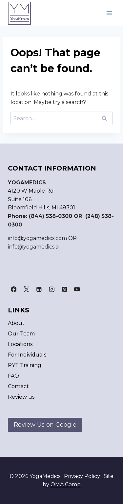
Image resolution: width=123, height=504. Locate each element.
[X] (26, 289)
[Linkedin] (39, 289)
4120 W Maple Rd (31, 191)
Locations (20, 344)
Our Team (21, 334)
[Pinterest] (64, 289)
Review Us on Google (45, 424)
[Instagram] (51, 289)
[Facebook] (13, 289)
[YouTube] (77, 289)
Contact (18, 386)
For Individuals (27, 355)
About (16, 323)
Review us (21, 397)
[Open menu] (109, 13)
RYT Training (24, 365)
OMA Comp (66, 484)
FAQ (13, 376)
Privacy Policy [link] (82, 476)
